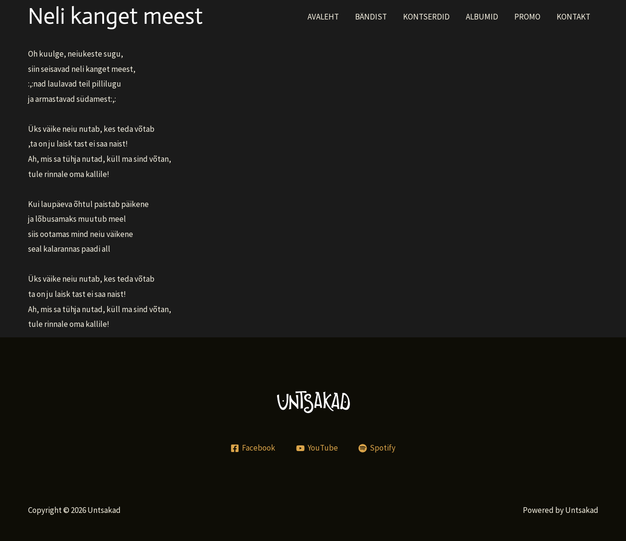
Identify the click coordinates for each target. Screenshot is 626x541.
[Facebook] (253, 448)
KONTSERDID (426, 16)
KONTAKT (573, 16)
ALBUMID (482, 16)
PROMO (527, 16)
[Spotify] (377, 448)
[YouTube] (317, 448)
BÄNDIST (371, 16)
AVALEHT (323, 16)
